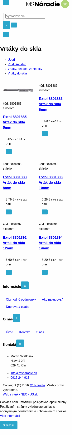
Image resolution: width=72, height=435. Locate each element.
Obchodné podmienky (21, 299)
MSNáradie (37, 385)
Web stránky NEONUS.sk (20, 394)
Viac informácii (10, 415)
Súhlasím (8, 425)
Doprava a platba (17, 306)
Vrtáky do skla (17, 73)
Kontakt (24, 332)
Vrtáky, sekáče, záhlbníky (25, 68)
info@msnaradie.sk (24, 373)
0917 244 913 (20, 377)
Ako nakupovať (52, 299)
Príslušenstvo (17, 64)
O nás (40, 332)
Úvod (11, 59)
